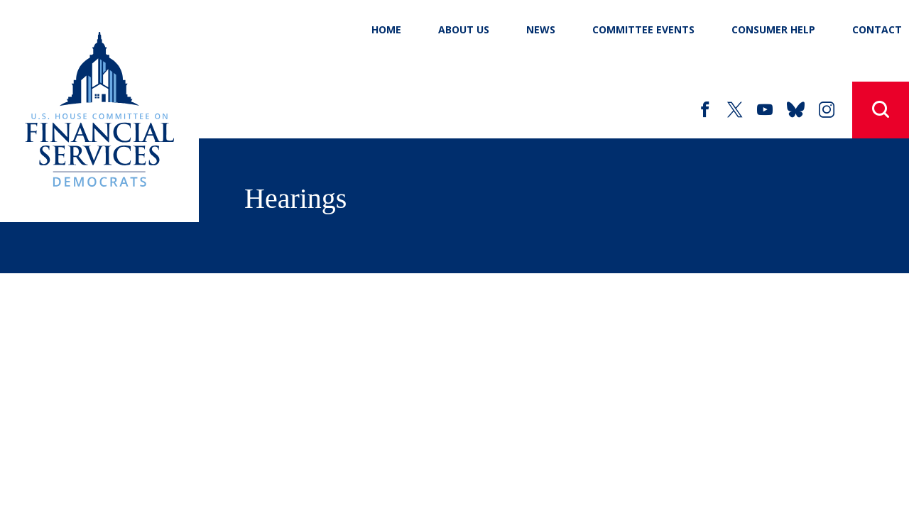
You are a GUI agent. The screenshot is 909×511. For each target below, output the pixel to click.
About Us (463, 29)
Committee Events (643, 29)
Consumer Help (773, 29)
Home (386, 29)
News (540, 29)
